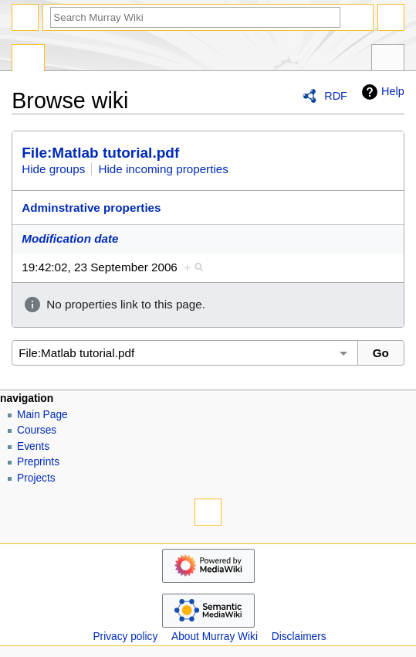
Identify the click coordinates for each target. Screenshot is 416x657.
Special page (28, 59)
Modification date (70, 238)
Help (381, 92)
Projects (36, 478)
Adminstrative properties (91, 207)
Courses (36, 430)
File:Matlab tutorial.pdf (100, 153)
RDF (335, 96)
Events (33, 446)
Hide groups (53, 168)
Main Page (42, 414)
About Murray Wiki (214, 636)
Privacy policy (125, 636)
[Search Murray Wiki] (195, 17)
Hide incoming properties (163, 168)
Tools (388, 59)
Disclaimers (299, 636)
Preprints (38, 462)
